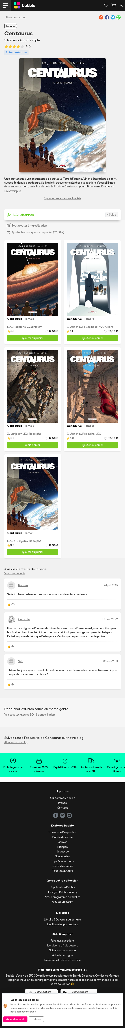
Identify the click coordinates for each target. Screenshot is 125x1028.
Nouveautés (62, 856)
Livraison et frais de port (62, 945)
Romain (23, 585)
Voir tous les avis (14, 573)
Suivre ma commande (62, 950)
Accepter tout (15, 1019)
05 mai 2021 (110, 661)
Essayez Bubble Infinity (62, 892)
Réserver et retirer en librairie (62, 960)
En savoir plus (13, 191)
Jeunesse (62, 851)
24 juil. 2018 (111, 585)
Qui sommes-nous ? (62, 798)
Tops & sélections (62, 861)
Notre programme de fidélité (62, 897)
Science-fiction (16, 17)
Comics (62, 842)
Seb (20, 661)
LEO (9, 326)
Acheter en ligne (62, 955)
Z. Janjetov (34, 326)
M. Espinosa (90, 326)
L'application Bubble (62, 887)
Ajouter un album (62, 901)
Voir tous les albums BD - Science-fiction (29, 714)
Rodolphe (20, 326)
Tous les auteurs (62, 871)
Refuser (36, 1019)
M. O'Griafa (106, 326)
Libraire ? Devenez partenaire (62, 919)
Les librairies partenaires (62, 924)
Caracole (24, 619)
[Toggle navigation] (5, 5)
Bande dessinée (62, 837)
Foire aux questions (63, 940)
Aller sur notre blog (16, 742)
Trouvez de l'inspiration (62, 832)
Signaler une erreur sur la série (62, 198)
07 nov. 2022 (110, 619)
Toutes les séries (62, 866)
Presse (62, 803)
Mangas (62, 847)
